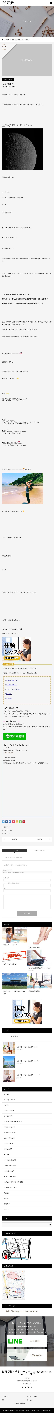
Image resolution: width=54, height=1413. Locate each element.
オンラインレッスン (10, 1132)
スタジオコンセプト (12, 680)
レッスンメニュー (11, 685)
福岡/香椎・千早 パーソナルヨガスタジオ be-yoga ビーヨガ (27, 1372)
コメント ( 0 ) (14, 850)
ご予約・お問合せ (19, 1403)
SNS (3, 1400)
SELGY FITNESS (9, 1110)
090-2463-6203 (9, 753)
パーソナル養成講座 (10, 1160)
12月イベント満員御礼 (10, 964)
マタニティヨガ (9, 1171)
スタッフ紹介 (8, 1149)
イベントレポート (9, 1127)
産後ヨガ (6, 1204)
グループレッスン (9, 1138)
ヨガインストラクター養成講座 (13, 1182)
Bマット (6, 1105)
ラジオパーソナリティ (11, 1187)
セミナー (6, 1154)
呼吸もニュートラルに (10, 945)
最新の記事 (14, 1036)
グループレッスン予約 (13, 689)
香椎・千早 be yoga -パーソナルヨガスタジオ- (22, 1311)
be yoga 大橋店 (9, 1099)
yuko (9, 827)
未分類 (6, 1198)
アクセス (9, 694)
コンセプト (5, 1396)
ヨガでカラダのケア (10, 1176)
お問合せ (9, 698)
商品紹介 (6, 1193)
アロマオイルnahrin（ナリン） (13, 1121)
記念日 (6, 1209)
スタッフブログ (8, 79)
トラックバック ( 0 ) (39, 850)
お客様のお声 (8, 1116)
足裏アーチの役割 (34, 947)
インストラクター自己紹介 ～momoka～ (29, 1075)
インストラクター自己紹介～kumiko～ (28, 1061)
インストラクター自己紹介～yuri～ (27, 1047)
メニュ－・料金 (32, 1396)
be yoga (6, 1094)
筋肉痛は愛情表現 (34, 991)
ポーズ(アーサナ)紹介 (10, 1165)
